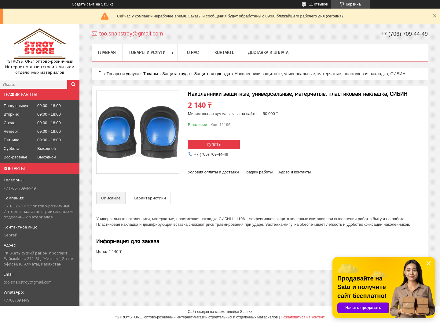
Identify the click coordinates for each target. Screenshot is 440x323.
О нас (193, 52)
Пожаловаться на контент (302, 317)
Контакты (225, 52)
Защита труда (176, 73)
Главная (107, 52)
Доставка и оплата (268, 52)
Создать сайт (83, 4)
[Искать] (73, 84)
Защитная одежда (212, 73)
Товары (150, 73)
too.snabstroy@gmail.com (28, 282)
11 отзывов (318, 4)
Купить (214, 144)
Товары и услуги (147, 52)
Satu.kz (246, 312)
